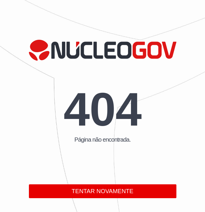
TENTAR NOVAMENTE (102, 191)
